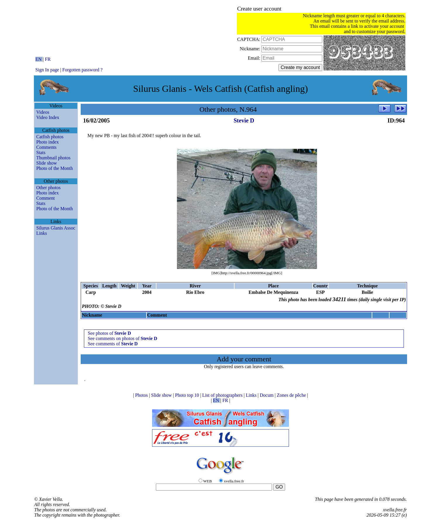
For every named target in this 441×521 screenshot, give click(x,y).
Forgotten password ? (82, 69)
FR (48, 59)
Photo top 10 (187, 395)
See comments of (113, 343)
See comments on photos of (122, 338)
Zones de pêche (292, 395)
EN (39, 59)
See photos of (109, 333)
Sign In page (47, 69)
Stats (40, 152)
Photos (142, 395)
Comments (46, 147)
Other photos (48, 187)
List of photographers (223, 395)
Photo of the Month (54, 168)
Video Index (47, 117)
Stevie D (244, 120)
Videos (42, 112)
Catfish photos (49, 136)
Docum (267, 395)
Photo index (47, 141)
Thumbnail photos (53, 157)
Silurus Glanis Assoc (55, 227)
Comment (45, 198)
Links (41, 233)
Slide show (46, 163)
